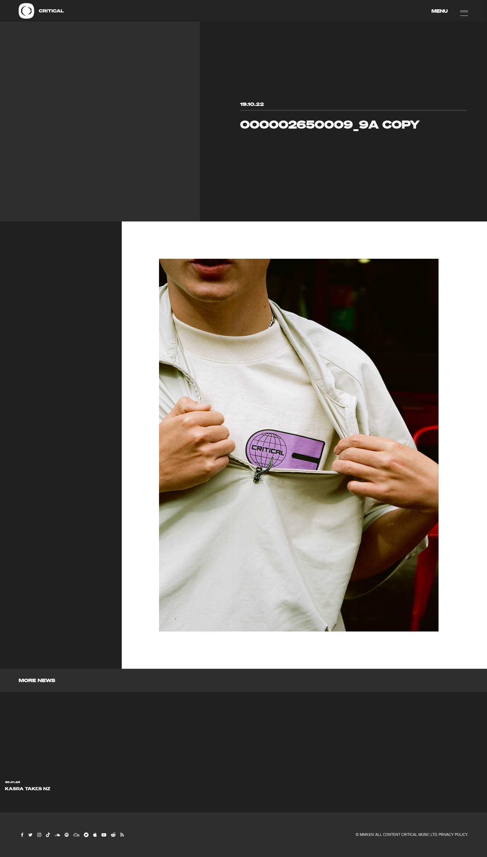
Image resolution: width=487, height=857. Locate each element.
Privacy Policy (453, 834)
